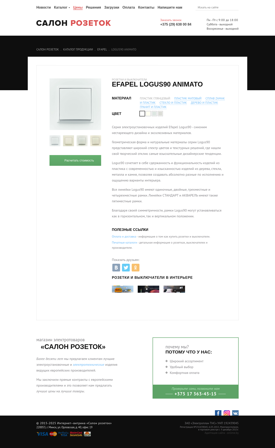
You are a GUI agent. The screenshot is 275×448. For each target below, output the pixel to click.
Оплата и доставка (124, 236)
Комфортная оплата (184, 372)
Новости (43, 7)
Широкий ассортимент (187, 361)
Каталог (60, 7)
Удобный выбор (181, 367)
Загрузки (111, 7)
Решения (93, 7)
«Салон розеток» (99, 423)
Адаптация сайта (215, 433)
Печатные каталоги (124, 242)
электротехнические (88, 364)
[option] (55, 140)
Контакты (146, 7)
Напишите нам (170, 7)
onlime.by (233, 433)
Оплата (128, 7)
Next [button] (104, 140)
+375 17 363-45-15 (196, 394)
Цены (78, 7)
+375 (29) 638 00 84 (176, 24)
